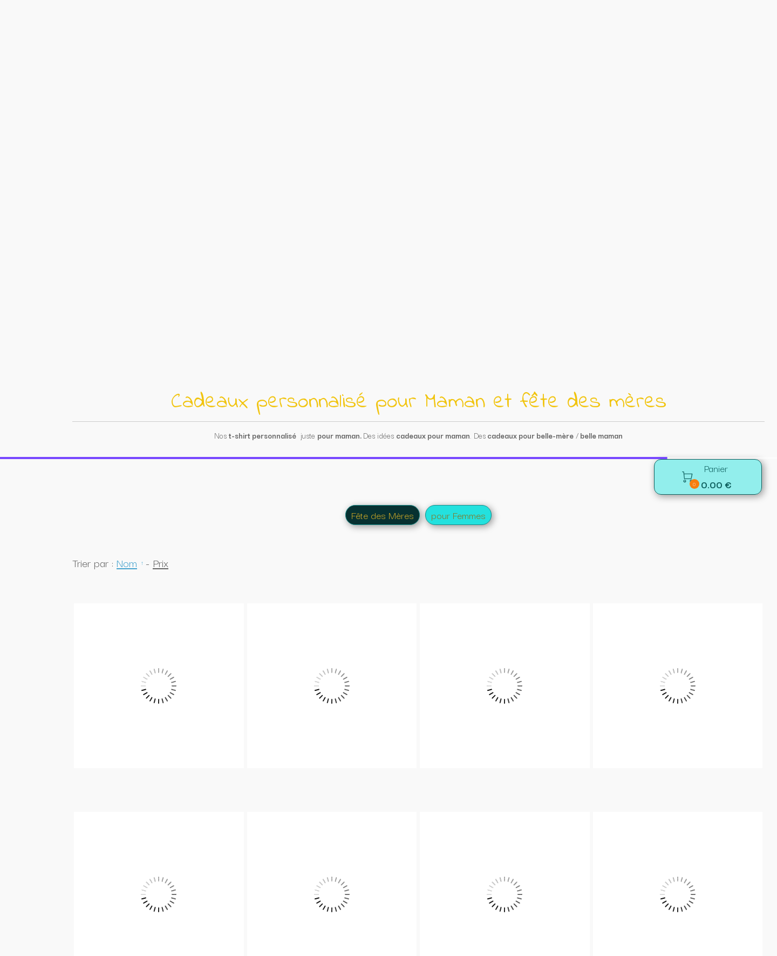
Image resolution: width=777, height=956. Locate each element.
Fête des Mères (382, 58)
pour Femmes (458, 58)
